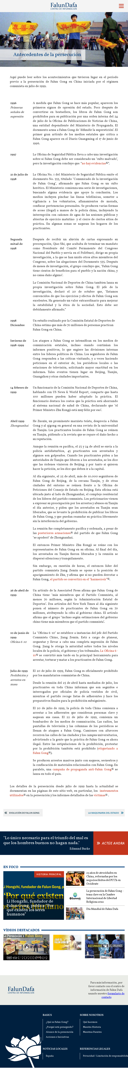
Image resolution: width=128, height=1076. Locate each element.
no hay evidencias (94, 164)
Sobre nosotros (92, 1015)
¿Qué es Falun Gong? (57, 1022)
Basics (47, 1015)
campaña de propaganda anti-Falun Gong (82, 770)
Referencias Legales (95, 1049)
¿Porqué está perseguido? (60, 1027)
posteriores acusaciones (54, 533)
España (50, 1056)
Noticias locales (55, 1049)
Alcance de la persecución (59, 1032)
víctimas (99, 795)
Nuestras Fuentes (92, 1032)
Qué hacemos (90, 1022)
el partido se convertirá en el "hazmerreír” (78, 579)
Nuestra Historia (92, 1027)
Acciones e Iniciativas (57, 1037)
